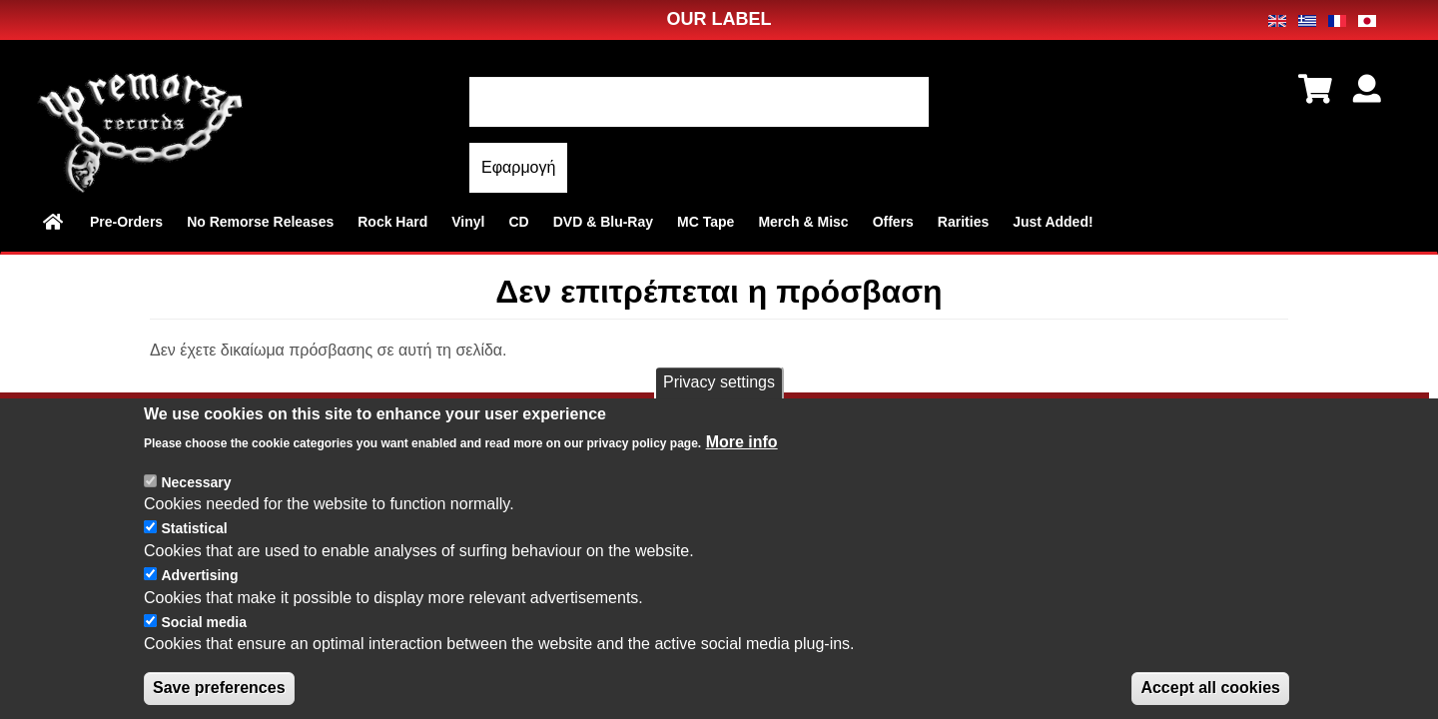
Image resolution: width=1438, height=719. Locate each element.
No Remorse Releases (260, 222)
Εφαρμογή (518, 167)
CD (518, 222)
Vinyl (467, 222)
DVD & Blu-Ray (603, 222)
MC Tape (705, 222)
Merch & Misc (803, 222)
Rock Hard (392, 222)
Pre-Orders (126, 222)
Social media (204, 640)
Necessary (196, 500)
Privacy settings (719, 400)
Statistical (194, 547)
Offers (893, 222)
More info (742, 459)
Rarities (963, 222)
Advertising (199, 593)
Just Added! (1052, 222)
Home (54, 222)
